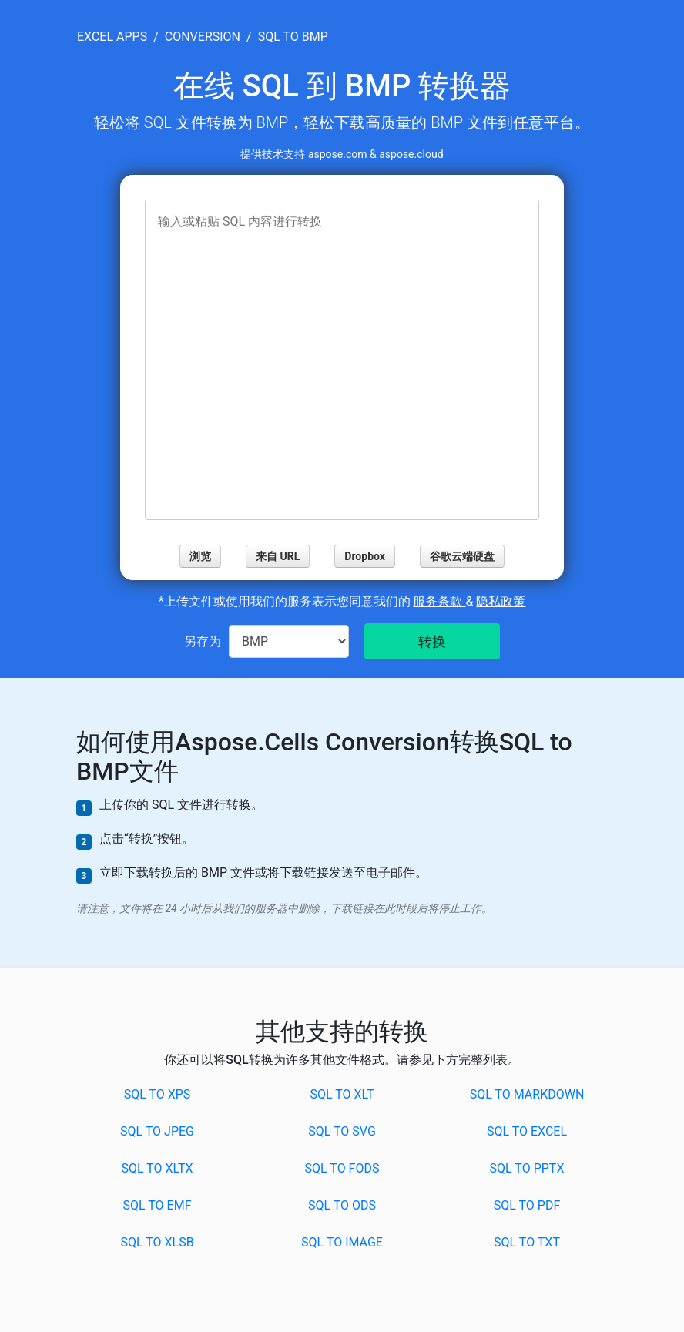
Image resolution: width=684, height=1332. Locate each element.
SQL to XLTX (157, 1168)
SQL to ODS (342, 1205)
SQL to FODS (342, 1168)
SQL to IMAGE (342, 1242)
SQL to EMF (157, 1205)
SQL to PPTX (527, 1168)
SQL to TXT (527, 1242)
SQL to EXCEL (527, 1131)
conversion (202, 36)
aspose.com (339, 154)
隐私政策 (500, 601)
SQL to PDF (527, 1205)
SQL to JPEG (157, 1131)
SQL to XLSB (156, 1242)
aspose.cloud (411, 154)
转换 (432, 641)
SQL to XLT (342, 1094)
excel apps (112, 36)
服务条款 (439, 601)
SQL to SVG (342, 1131)
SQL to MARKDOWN (527, 1094)
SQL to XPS (157, 1094)
